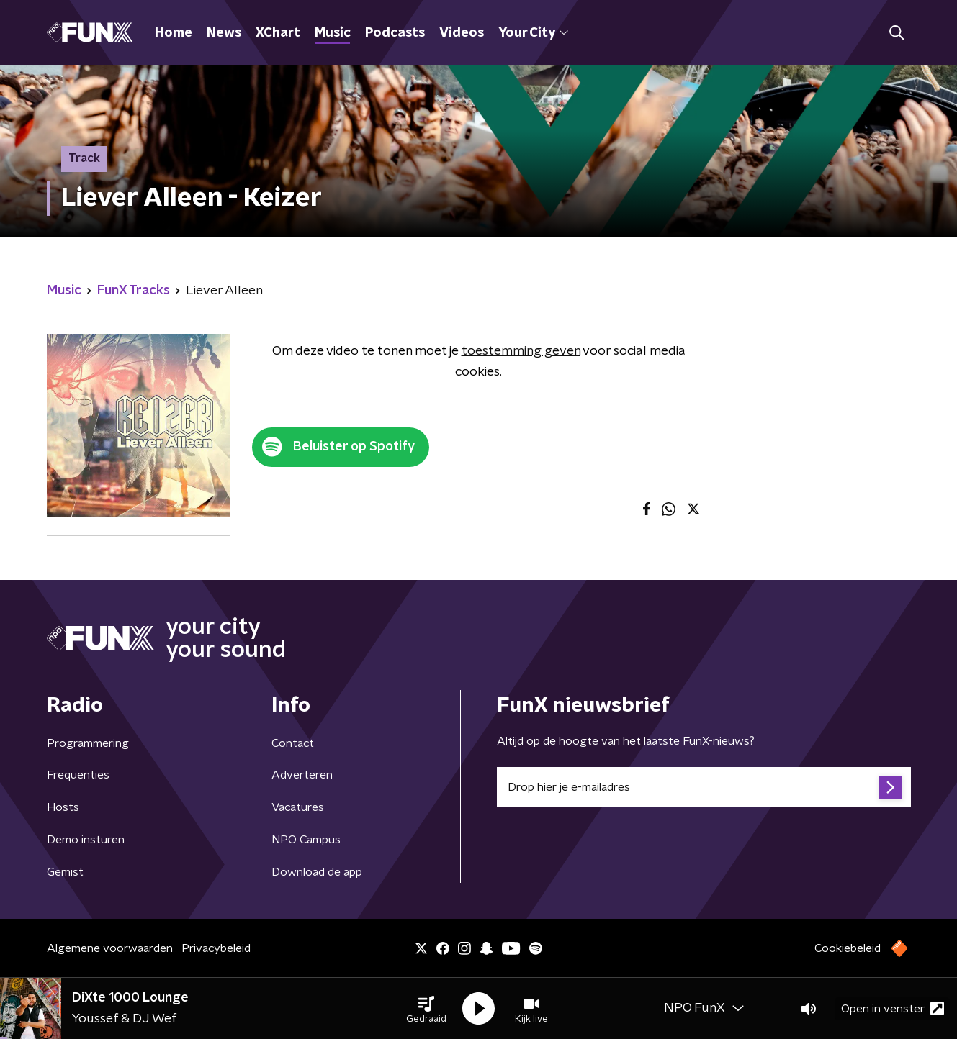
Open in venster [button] (892, 1008)
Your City (533, 33)
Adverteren (302, 775)
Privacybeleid (216, 948)
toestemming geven (521, 351)
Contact (292, 743)
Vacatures (297, 807)
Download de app (316, 872)
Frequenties (78, 775)
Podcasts (395, 33)
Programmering (88, 743)
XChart (278, 33)
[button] (426, 1009)
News (224, 33)
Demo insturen (86, 839)
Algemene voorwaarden (110, 948)
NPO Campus (306, 839)
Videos (461, 33)
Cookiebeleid (847, 948)
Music (333, 33)
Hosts (63, 807)
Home (173, 33)
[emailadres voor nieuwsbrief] (704, 787)
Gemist (65, 872)
